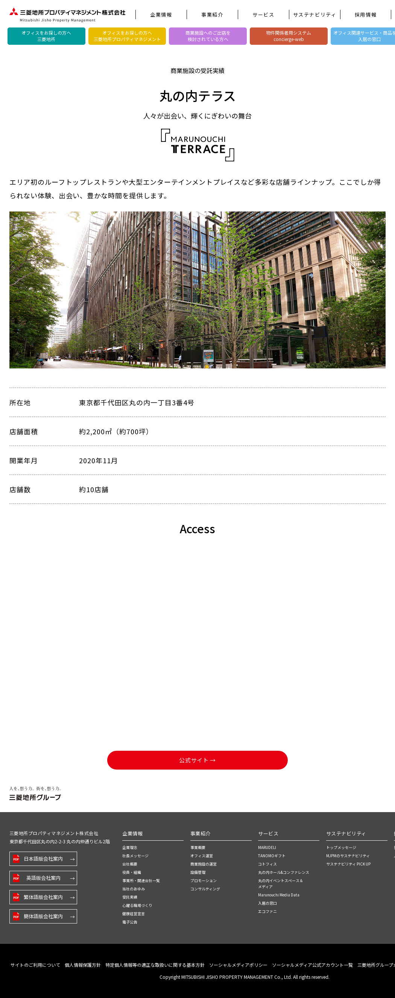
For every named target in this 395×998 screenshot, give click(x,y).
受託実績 (129, 897)
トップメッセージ (341, 847)
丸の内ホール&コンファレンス (283, 872)
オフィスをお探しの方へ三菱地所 (46, 35)
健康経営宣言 (133, 913)
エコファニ (267, 911)
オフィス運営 (201, 855)
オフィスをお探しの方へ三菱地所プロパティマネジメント (127, 35)
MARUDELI (267, 847)
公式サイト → (197, 760)
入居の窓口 (267, 903)
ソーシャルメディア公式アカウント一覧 (312, 964)
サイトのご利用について (35, 964)
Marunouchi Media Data (278, 895)
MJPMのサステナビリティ (348, 855)
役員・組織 (131, 872)
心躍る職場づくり (137, 905)
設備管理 (197, 872)
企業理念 (129, 847)
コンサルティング (205, 889)
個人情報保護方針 (83, 964)
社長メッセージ (135, 855)
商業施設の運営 (203, 864)
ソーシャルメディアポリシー (238, 964)
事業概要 (197, 847)
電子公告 (129, 922)
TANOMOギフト (272, 855)
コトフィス (267, 864)
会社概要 (129, 864)
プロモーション (203, 880)
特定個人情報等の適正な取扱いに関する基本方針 (155, 964)
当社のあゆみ (133, 889)
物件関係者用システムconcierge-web (288, 35)
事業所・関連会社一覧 (141, 880)
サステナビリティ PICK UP (348, 864)
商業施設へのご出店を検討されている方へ (208, 35)
